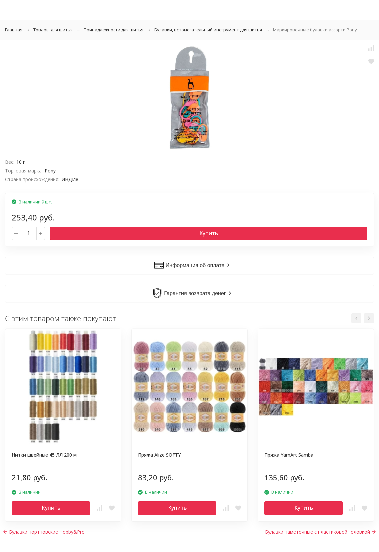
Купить (208, 233)
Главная (13, 30)
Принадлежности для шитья (113, 30)
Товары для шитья (53, 30)
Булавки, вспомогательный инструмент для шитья (208, 30)
